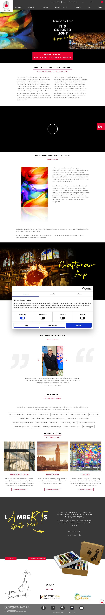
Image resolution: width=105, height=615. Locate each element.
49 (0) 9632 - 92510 (12, 610)
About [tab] (79, 294)
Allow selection (52, 325)
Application (31, 7)
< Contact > (11, 559)
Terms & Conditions (21, 611)
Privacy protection (12, 611)
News (89, 7)
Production (44, 7)
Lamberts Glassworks (61, 7)
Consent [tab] (25, 294)
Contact (99, 7)
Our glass (18, 7)
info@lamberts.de (11, 608)
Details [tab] (52, 294)
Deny (26, 325)
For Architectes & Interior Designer (52, 56)
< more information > (19, 489)
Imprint (5, 611)
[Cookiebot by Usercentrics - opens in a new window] (84, 288)
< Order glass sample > (37, 559)
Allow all (79, 325)
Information (77, 7)
